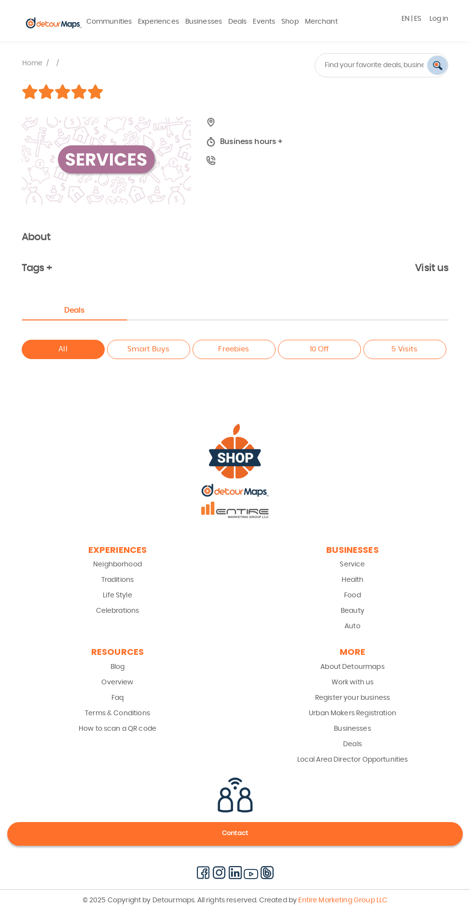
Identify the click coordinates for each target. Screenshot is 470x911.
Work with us (353, 682)
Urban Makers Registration (352, 713)
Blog (118, 667)
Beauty (352, 610)
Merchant (321, 21)
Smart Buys (148, 349)
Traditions (117, 580)
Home (32, 63)
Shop (290, 21)
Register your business (352, 697)
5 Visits (404, 349)
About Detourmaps (352, 667)
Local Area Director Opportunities (352, 759)
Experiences (158, 21)
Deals (237, 21)
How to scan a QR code (117, 728)
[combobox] (345, 65)
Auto (352, 626)
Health (353, 580)
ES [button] (417, 18)
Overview (117, 682)
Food (352, 595)
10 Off (319, 349)
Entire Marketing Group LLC (342, 900)
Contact (235, 833)
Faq (117, 697)
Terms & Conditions (117, 713)
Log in (439, 18)
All (62, 349)
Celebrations (117, 610)
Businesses (203, 21)
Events (264, 21)
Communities (109, 21)
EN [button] (405, 18)
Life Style (117, 595)
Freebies (233, 349)
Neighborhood (117, 564)
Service (352, 564)
